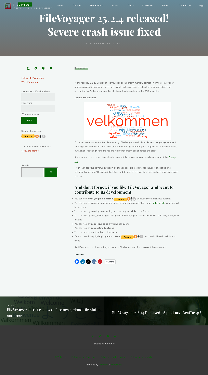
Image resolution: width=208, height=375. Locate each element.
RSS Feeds (60, 356)
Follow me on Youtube (142, 356)
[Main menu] (199, 5)
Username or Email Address (35, 92)
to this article (158, 202)
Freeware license (30, 151)
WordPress (116, 364)
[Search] (50, 173)
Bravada (103, 364)
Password (26, 103)
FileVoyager (23, 5)
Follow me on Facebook (83, 356)
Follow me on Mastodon (113, 356)
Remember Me (31, 115)
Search (25, 166)
